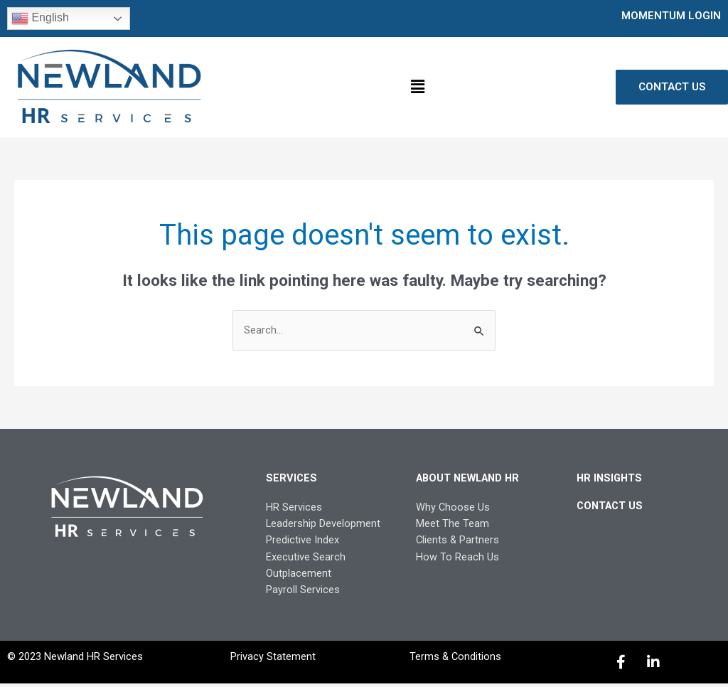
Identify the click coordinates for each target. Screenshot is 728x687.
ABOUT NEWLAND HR (471, 478)
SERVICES (292, 478)
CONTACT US (611, 505)
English (40, 18)
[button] (417, 86)
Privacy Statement (273, 660)
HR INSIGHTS (611, 478)
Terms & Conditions (455, 660)
